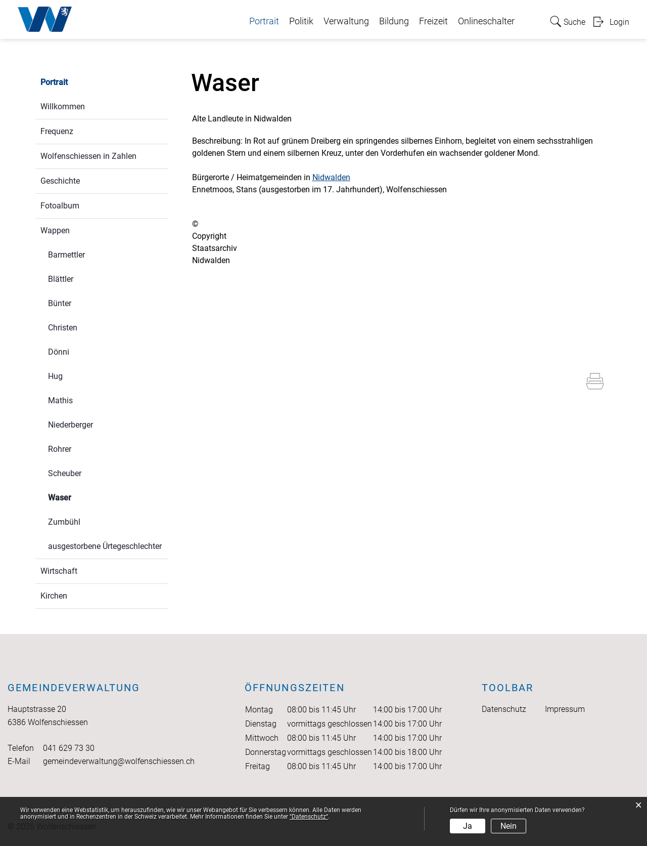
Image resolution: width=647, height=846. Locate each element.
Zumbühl (64, 522)
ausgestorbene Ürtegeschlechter (105, 546)
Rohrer (59, 449)
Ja (467, 826)
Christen (62, 327)
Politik (301, 21)
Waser (83, 496)
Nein (508, 826)
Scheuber (64, 473)
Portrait (264, 21)
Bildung (394, 21)
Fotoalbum (59, 205)
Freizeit (433, 21)
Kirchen (53, 596)
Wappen (55, 230)
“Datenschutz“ (309, 816)
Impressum (565, 709)
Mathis (60, 400)
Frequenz (56, 131)
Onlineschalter (486, 21)
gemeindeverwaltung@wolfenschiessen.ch (119, 761)
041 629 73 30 (69, 748)
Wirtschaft (58, 571)
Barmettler (66, 255)
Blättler (60, 279)
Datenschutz (504, 709)
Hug (55, 376)
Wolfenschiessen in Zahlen (88, 156)
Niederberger (70, 425)
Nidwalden (336, 177)
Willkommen (62, 106)
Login (619, 22)
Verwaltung (346, 21)
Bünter (59, 303)
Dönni (58, 352)
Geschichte (60, 181)
